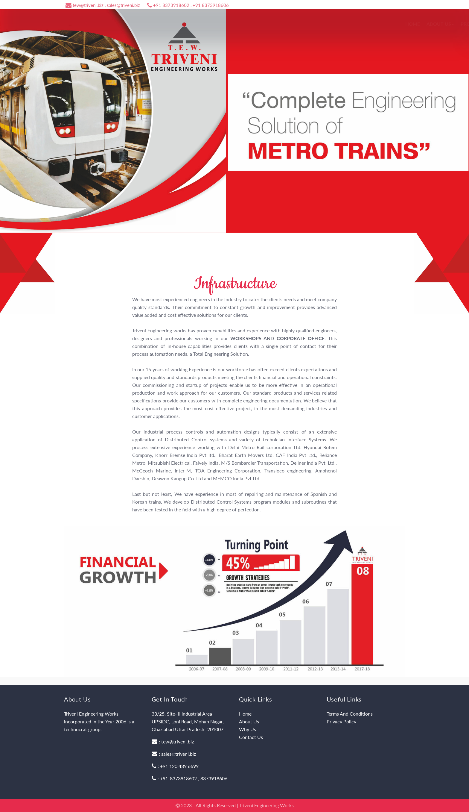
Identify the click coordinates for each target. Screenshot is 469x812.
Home (239, 24)
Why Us (247, 729)
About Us (249, 721)
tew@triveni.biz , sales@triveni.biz (103, 5)
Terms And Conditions (350, 713)
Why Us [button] (334, 24)
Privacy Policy (341, 721)
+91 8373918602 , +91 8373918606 (188, 5)
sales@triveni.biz (178, 754)
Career (360, 24)
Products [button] (301, 24)
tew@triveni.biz (177, 741)
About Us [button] (267, 24)
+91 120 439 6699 (179, 766)
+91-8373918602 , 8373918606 (193, 778)
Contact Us (391, 24)
